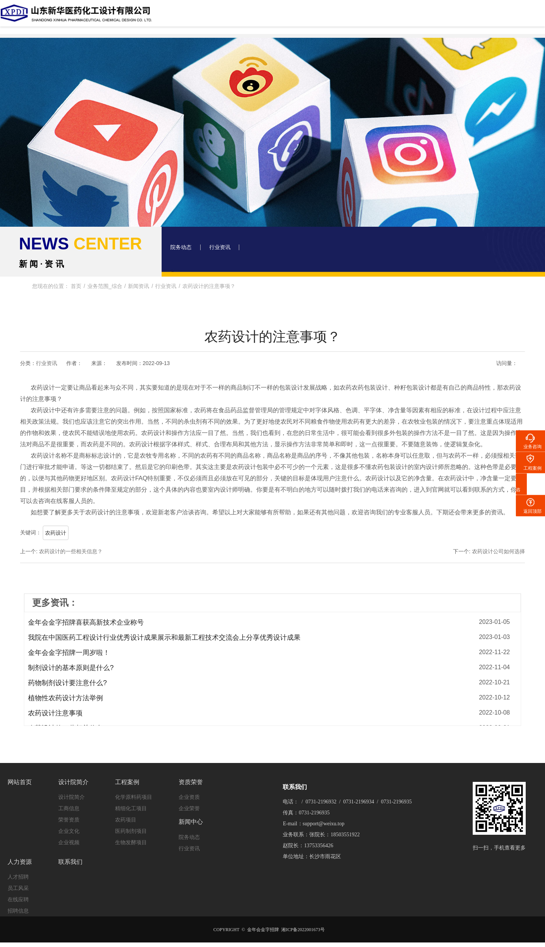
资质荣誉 (331, 17)
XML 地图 (272, 939)
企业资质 (189, 794)
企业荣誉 (189, 805)
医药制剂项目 (131, 828)
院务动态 (184, 249)
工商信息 (68, 805)
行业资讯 (229, 249)
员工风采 (18, 877)
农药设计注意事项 (55, 713)
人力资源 (425, 17)
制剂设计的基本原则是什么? (71, 668)
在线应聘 (18, 889)
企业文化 (68, 828)
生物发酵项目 (131, 839)
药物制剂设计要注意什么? (67, 683)
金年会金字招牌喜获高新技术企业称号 (86, 622)
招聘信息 (18, 900)
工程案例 (284, 17)
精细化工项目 (131, 805)
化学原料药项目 (133, 794)
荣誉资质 (68, 816)
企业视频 (68, 839)
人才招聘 (18, 866)
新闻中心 (378, 17)
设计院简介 (237, 17)
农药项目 (125, 816)
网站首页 (190, 17)
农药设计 (55, 533)
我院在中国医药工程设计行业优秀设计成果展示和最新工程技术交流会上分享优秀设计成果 (164, 637)
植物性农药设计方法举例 (65, 698)
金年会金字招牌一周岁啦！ (69, 652)
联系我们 (472, 17)
